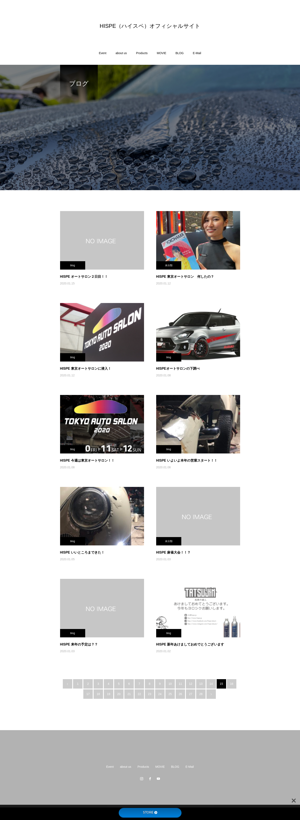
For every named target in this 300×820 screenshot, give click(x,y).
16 (231, 683)
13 (201, 683)
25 (170, 694)
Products (142, 53)
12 (190, 683)
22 (139, 694)
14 (211, 683)
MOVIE (161, 53)
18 (98, 694)
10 (170, 683)
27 (190, 694)
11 (180, 683)
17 (88, 694)
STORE (150, 812)
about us (121, 53)
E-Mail (197, 53)
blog (72, 265)
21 (129, 694)
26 (180, 694)
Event (102, 53)
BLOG (179, 53)
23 (149, 694)
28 (201, 694)
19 (108, 694)
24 (160, 694)
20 (119, 694)
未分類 (169, 265)
